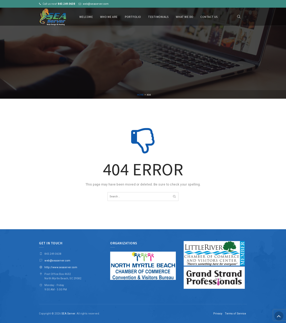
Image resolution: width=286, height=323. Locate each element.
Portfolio (133, 17)
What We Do (184, 17)
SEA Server (68, 313)
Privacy (218, 313)
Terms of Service (235, 313)
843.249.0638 (66, 3)
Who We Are (109, 17)
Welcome (86, 17)
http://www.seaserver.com (61, 267)
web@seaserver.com (96, 3)
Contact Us (209, 17)
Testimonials (158, 17)
